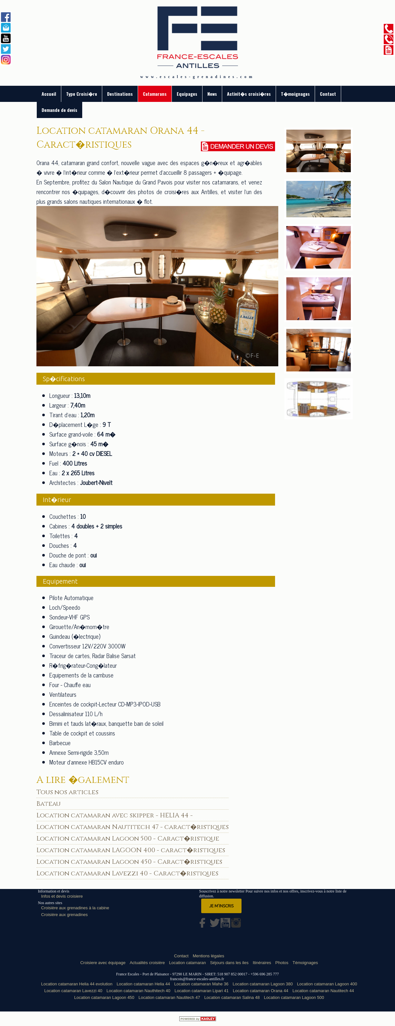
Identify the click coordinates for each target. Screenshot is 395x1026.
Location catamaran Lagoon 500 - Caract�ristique (127, 838)
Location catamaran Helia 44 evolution (77, 984)
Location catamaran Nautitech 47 (169, 997)
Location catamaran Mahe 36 (201, 984)
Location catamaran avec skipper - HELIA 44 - (114, 815)
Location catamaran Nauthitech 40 (138, 990)
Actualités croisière (147, 962)
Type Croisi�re (81, 93)
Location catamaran (187, 962)
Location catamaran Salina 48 (232, 997)
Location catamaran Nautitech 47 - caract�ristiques (132, 827)
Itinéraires (262, 962)
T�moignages (295, 93)
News (212, 93)
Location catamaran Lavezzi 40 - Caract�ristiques (127, 873)
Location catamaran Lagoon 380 (263, 984)
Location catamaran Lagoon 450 (104, 997)
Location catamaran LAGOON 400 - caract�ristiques (130, 850)
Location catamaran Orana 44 (260, 990)
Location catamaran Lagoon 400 (327, 984)
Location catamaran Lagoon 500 (294, 997)
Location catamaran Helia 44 (143, 984)
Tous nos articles (67, 792)
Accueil (49, 93)
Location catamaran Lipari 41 (201, 990)
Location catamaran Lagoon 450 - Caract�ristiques (129, 861)
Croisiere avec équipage (102, 962)
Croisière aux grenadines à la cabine (75, 907)
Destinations (120, 93)
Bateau (48, 803)
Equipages (187, 93)
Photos (281, 962)
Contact (328, 93)
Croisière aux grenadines (64, 914)
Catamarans (155, 93)
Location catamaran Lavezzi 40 (73, 990)
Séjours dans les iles (229, 962)
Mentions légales (208, 955)
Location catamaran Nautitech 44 (323, 990)
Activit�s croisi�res (249, 93)
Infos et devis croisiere (62, 896)
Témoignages (305, 962)
